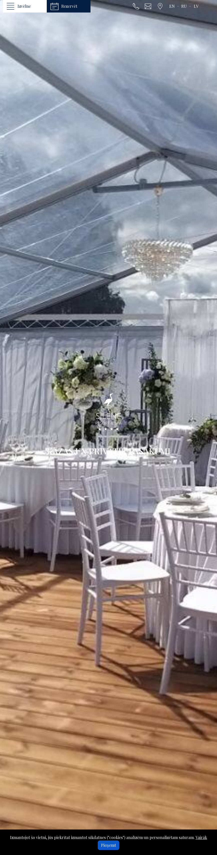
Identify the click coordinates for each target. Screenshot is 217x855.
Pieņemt (108, 845)
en (172, 6)
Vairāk (201, 837)
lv (196, 6)
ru (184, 6)
